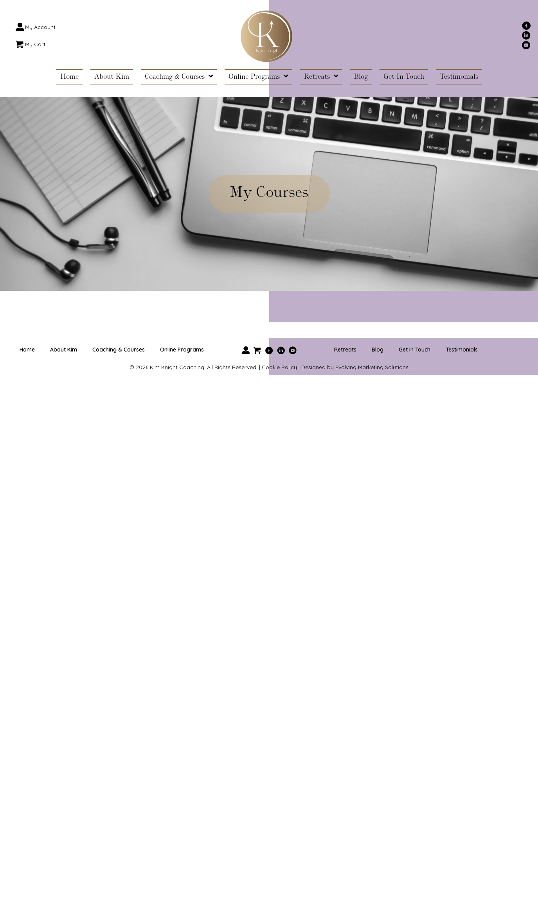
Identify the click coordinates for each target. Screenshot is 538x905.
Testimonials (462, 349)
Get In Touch (414, 349)
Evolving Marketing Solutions (371, 367)
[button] (526, 25)
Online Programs (182, 349)
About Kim (63, 349)
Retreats (345, 349)
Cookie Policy (279, 367)
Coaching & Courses (118, 349)
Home (27, 349)
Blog (377, 349)
